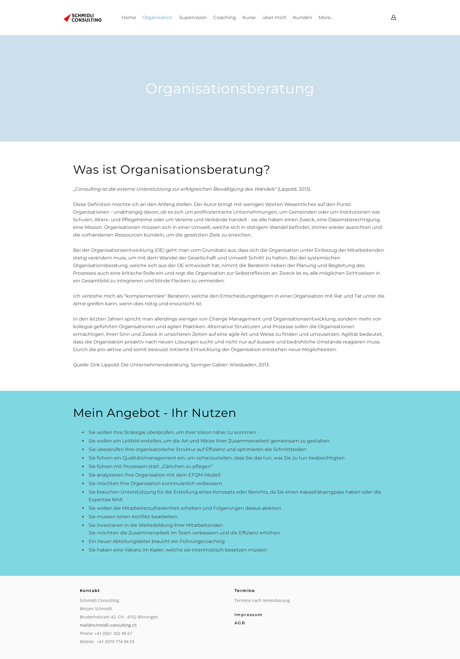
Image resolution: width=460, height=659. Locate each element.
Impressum (248, 614)
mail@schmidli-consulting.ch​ (108, 625)
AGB (239, 623)
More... (326, 17)
